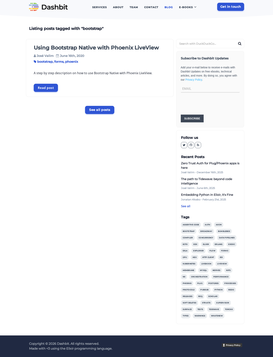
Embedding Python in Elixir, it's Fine (207, 195)
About (118, 7)
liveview (222, 264)
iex (221, 257)
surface (187, 309)
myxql (203, 270)
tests (200, 309)
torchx (229, 309)
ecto (185, 244)
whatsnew (217, 316)
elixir (206, 244)
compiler (188, 238)
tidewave (214, 309)
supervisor (222, 303)
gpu (185, 257)
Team (134, 7)
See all (185, 206)
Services (99, 7)
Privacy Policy (193, 79)
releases (188, 296)
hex (194, 257)
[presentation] (210, 103)
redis (231, 290)
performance (220, 277)
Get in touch (230, 7)
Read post (46, 88)
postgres (213, 283)
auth (207, 225)
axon (218, 225)
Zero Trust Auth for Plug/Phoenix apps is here (210, 165)
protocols (189, 290)
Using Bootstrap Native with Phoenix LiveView (96, 47)
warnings (200, 316)
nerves (216, 270)
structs (206, 303)
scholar (212, 296)
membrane (188, 270)
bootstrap (45, 62)
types (186, 316)
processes (230, 283)
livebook (206, 264)
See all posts (99, 110)
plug (199, 283)
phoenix (71, 62)
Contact (151, 7)
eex (195, 244)
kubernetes (189, 264)
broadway (206, 231)
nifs (228, 270)
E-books (186, 7)
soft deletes (189, 303)
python (218, 290)
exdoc (231, 244)
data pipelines (227, 238)
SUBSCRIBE (192, 118)
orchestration (199, 277)
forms (59, 62)
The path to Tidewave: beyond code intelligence (206, 181)
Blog (168, 7)
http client (208, 257)
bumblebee (224, 231)
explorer (198, 251)
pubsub (204, 290)
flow (212, 251)
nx (184, 277)
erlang (218, 244)
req (200, 296)
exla (185, 251)
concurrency (206, 238)
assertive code (191, 225)
